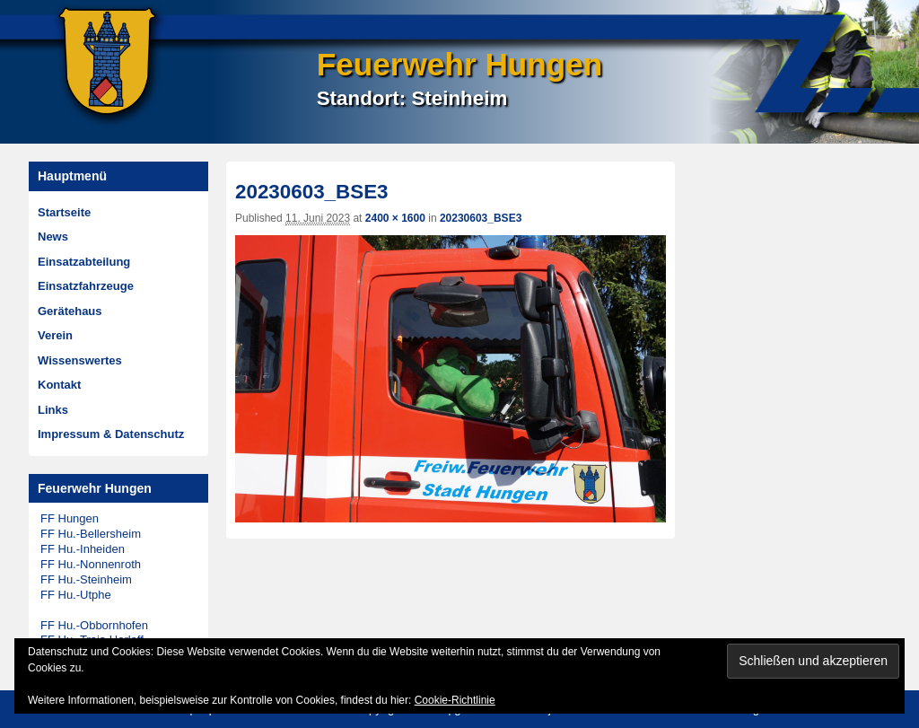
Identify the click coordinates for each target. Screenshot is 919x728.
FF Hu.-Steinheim (86, 579)
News (53, 236)
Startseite (64, 212)
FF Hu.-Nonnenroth (90, 564)
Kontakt (59, 384)
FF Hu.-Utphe (75, 594)
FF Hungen (69, 518)
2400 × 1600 (395, 218)
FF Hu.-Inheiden (82, 549)
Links (53, 410)
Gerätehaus (70, 311)
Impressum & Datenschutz (111, 434)
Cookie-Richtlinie (455, 700)
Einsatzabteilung (84, 261)
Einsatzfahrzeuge (86, 286)
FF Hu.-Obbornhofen (94, 625)
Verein (55, 335)
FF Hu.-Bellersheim (90, 533)
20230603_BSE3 (480, 218)
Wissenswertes (80, 360)
